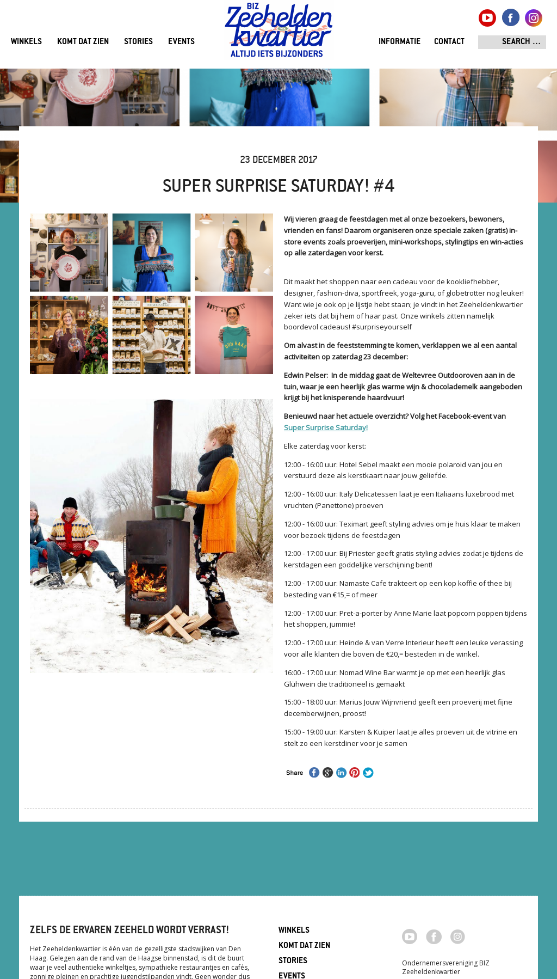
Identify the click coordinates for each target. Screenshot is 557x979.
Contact (449, 42)
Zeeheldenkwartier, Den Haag (279, 34)
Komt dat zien (83, 42)
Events (181, 42)
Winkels (26, 42)
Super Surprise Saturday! (326, 427)
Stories (138, 42)
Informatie (399, 42)
